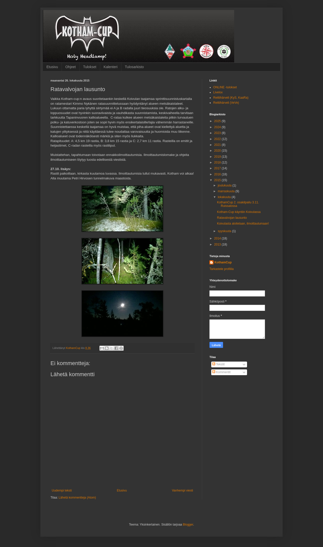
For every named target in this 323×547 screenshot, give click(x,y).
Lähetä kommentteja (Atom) (77, 497)
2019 (218, 156)
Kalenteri (111, 67)
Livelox (218, 92)
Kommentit (221, 372)
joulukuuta (225, 185)
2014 (218, 238)
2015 (218, 180)
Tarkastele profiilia (221, 269)
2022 (218, 139)
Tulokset (89, 67)
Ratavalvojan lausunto (232, 218)
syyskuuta (225, 231)
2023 (218, 133)
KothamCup (223, 262)
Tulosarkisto (134, 67)
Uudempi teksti (62, 490)
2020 (218, 150)
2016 (218, 174)
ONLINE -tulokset (225, 87)
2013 (218, 244)
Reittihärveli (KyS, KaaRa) (230, 97)
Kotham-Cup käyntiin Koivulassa (239, 212)
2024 (218, 127)
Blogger (188, 524)
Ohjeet (70, 67)
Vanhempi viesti (182, 490)
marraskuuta (226, 191)
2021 (218, 145)
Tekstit (218, 364)
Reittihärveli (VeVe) (226, 102)
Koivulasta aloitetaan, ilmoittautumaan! (243, 223)
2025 (218, 121)
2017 (218, 168)
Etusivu (52, 67)
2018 (218, 162)
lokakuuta (225, 197)
